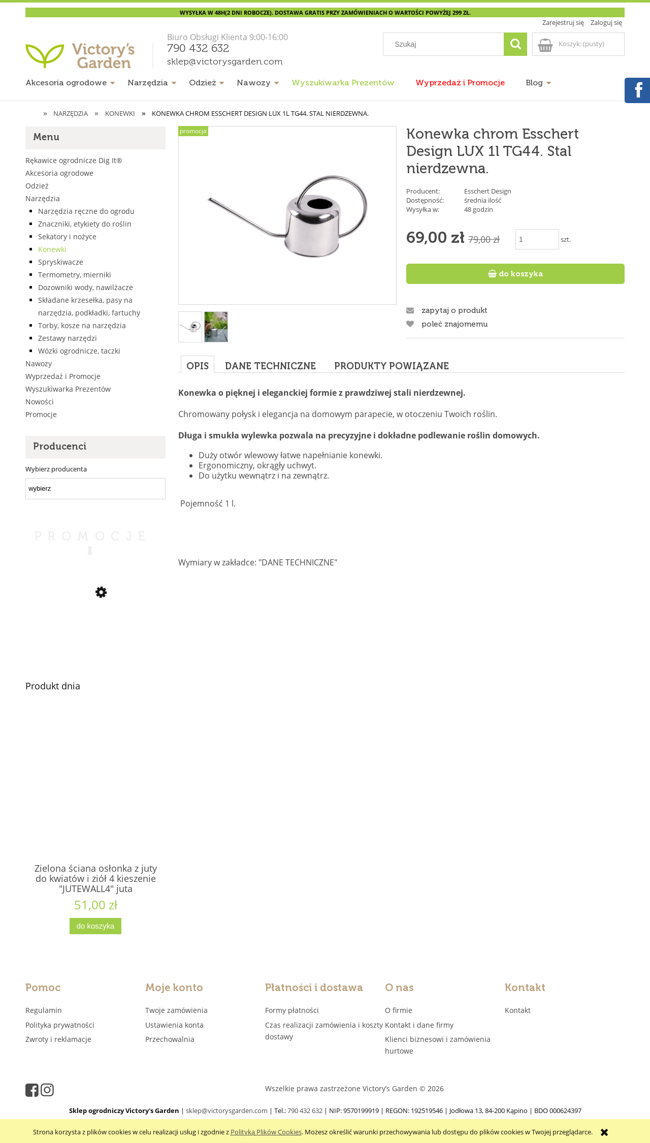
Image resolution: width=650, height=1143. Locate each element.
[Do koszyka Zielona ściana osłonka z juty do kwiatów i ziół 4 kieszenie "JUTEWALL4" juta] (95, 926)
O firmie (398, 1010)
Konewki (52, 249)
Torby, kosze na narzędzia (82, 325)
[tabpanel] (401, 477)
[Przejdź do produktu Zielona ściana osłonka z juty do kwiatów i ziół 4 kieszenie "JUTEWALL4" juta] (95, 802)
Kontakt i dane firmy (419, 1025)
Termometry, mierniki (74, 274)
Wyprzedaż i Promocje (63, 376)
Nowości (39, 401)
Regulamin (43, 1010)
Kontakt (518, 1010)
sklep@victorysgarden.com (225, 62)
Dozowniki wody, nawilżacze (85, 287)
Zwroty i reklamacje (58, 1039)
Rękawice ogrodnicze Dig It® (73, 160)
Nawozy (38, 363)
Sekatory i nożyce (67, 236)
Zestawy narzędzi (67, 338)
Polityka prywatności (59, 1025)
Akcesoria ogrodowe (59, 173)
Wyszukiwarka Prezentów (68, 389)
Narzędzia (42, 198)
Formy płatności (292, 1010)
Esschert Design (487, 191)
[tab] (197, 364)
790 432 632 (198, 48)
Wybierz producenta (56, 468)
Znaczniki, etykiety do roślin (85, 224)
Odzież (37, 185)
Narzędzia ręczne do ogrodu (86, 211)
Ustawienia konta (174, 1025)
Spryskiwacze (60, 262)
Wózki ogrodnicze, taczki (79, 351)
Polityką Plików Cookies (266, 1131)
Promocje (41, 414)
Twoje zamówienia (176, 1010)
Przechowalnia (169, 1039)
